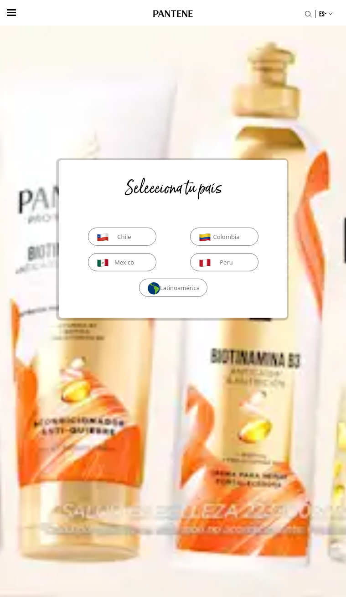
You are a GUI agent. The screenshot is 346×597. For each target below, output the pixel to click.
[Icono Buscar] (308, 14)
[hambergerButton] (11, 12)
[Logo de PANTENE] (173, 14)
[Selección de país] (321, 14)
